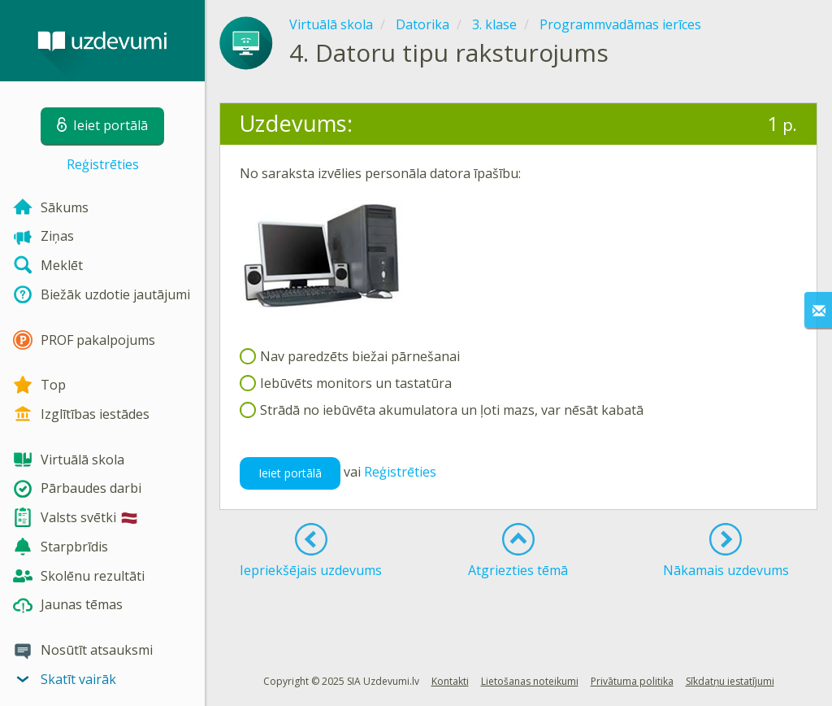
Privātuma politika (632, 681)
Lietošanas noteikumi (529, 681)
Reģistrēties (103, 164)
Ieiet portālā (290, 473)
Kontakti (450, 681)
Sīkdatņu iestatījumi (730, 681)
